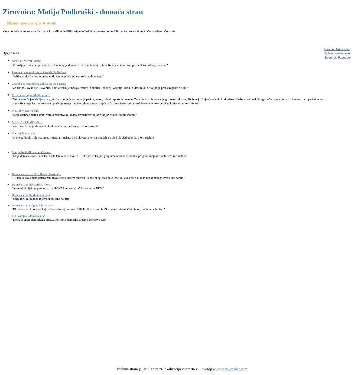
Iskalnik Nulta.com (337, 49)
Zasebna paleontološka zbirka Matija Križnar (39, 72)
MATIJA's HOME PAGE (27, 122)
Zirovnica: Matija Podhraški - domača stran (73, 11)
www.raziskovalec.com (230, 369)
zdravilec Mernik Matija (26, 61)
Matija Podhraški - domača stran (31, 152)
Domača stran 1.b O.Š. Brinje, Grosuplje (36, 174)
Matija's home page (23, 133)
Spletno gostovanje (337, 53)
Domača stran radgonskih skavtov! (33, 205)
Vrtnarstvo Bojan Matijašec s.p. (31, 95)
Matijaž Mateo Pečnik (25, 110)
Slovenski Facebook (337, 57)
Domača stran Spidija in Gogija (31, 195)
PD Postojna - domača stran (28, 216)
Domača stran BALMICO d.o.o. (31, 184)
